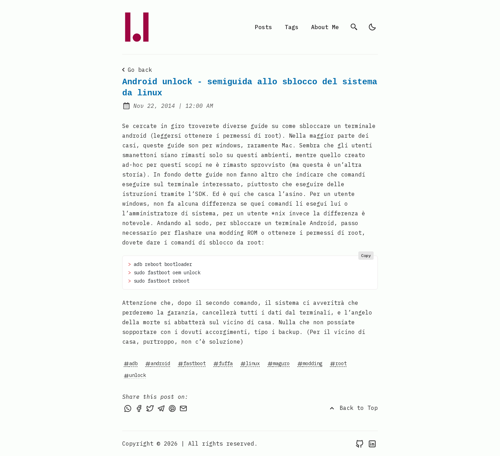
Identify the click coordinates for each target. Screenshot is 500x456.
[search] (354, 27)
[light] (372, 27)
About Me (325, 27)
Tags (292, 27)
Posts (263, 27)
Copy (366, 255)
